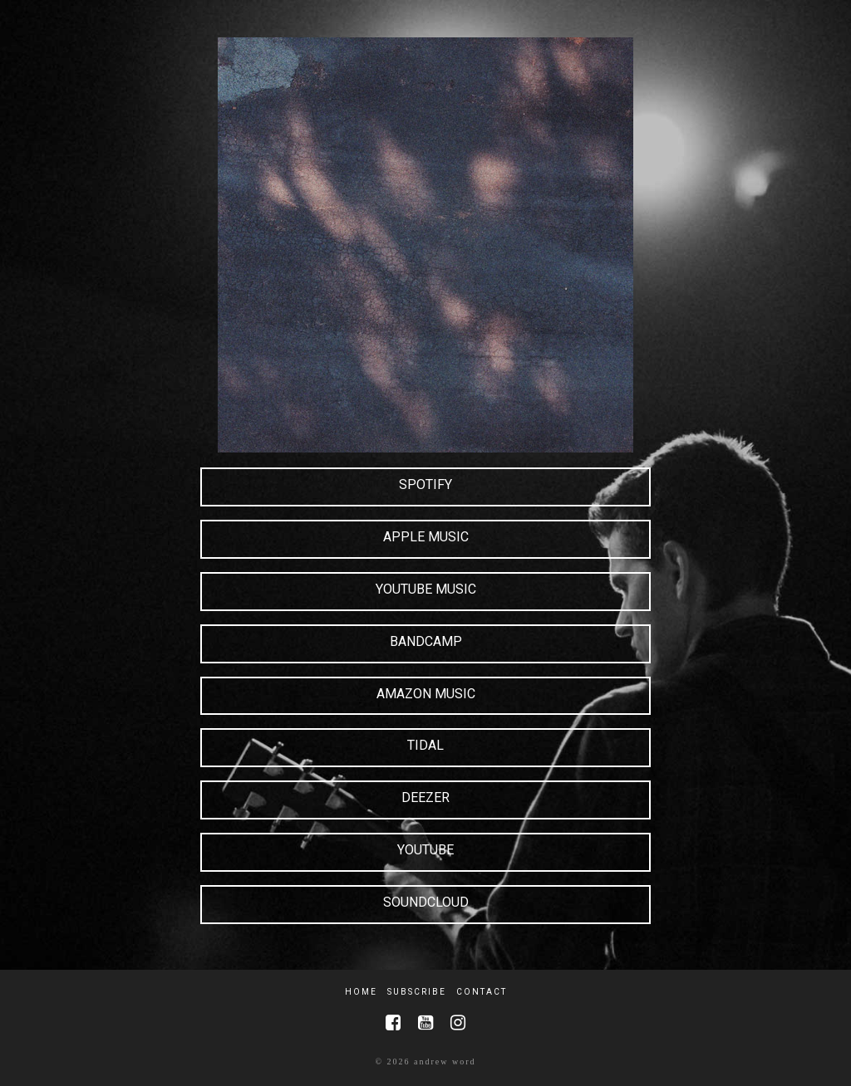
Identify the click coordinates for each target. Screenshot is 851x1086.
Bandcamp (426, 641)
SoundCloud (426, 902)
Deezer (425, 797)
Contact (481, 991)
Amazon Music (425, 694)
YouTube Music (426, 589)
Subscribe (416, 991)
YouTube (425, 850)
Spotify (425, 484)
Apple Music (426, 537)
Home (361, 991)
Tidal (425, 745)
